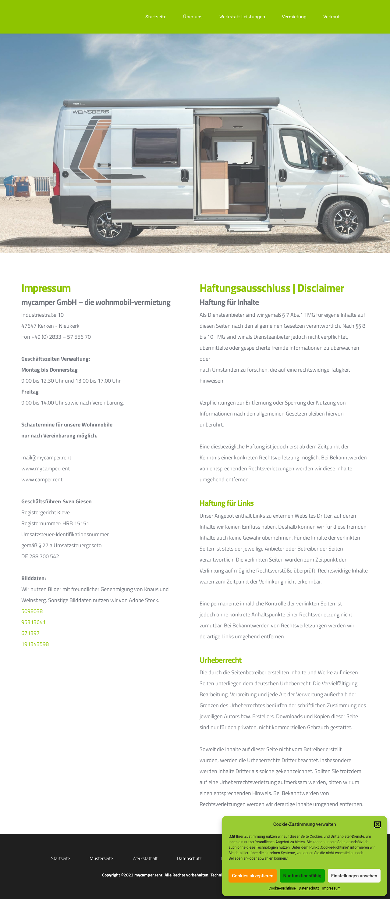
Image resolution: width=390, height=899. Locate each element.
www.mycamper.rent (45, 468)
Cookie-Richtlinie (282, 888)
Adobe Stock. (144, 600)
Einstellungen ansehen (354, 876)
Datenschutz (309, 888)
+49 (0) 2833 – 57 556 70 (61, 337)
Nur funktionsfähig (302, 876)
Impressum (331, 888)
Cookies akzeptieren (252, 876)
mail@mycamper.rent (46, 457)
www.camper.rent (41, 479)
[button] (377, 824)
